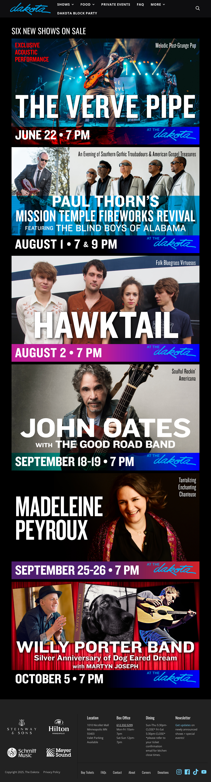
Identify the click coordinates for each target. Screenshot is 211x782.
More (158, 4)
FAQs (103, 772)
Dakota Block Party (77, 13)
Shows (65, 4)
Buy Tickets (87, 772)
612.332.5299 (125, 725)
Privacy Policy (51, 772)
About (132, 772)
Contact (117, 772)
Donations (163, 772)
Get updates (183, 725)
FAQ (140, 4)
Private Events (115, 4)
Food (87, 4)
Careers (146, 772)
